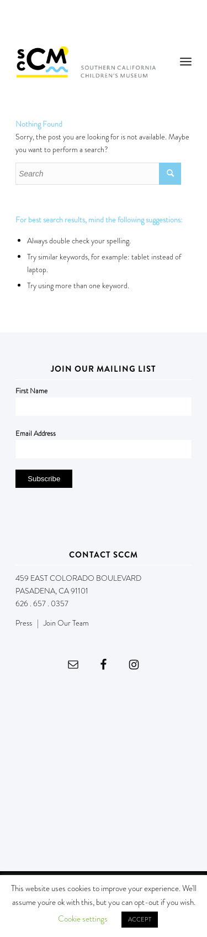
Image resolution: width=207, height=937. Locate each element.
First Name (31, 391)
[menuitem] (186, 61)
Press (23, 622)
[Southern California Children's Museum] (85, 61)
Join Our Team (66, 622)
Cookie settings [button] (83, 919)
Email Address (35, 433)
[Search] (98, 174)
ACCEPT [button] (139, 919)
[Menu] (186, 61)
